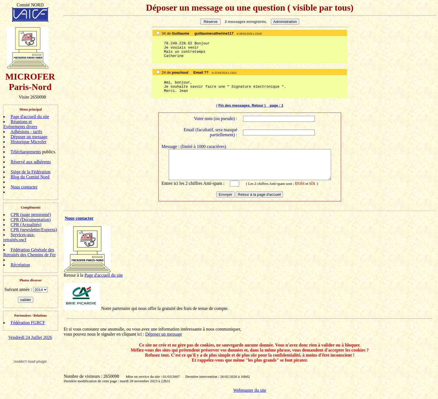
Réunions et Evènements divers (20, 124)
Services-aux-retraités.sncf (19, 237)
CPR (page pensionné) (31, 214)
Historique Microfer (28, 141)
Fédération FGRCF (28, 322)
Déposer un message (29, 136)
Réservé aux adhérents (31, 161)
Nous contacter (24, 187)
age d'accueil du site (105, 279)
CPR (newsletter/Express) (34, 229)
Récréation (20, 264)
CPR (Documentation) (31, 219)
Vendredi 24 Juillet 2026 (30, 337)
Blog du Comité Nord (30, 177)
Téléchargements (26, 151)
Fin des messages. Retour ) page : (249, 105)
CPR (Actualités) (26, 224)
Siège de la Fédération (31, 171)
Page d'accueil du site (30, 116)
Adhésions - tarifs (26, 131)
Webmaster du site (249, 394)
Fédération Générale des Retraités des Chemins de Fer (29, 252)
